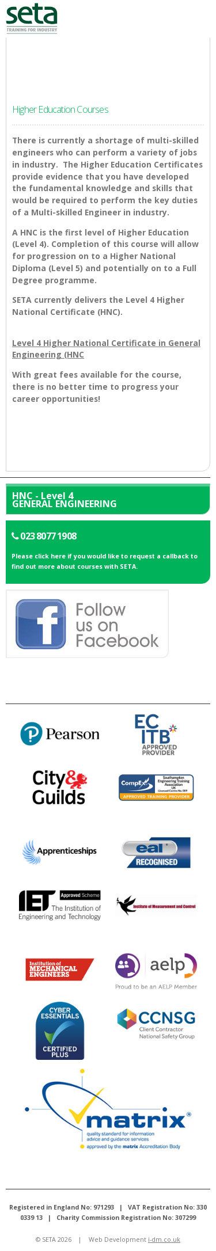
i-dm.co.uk (164, 1239)
